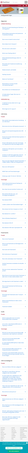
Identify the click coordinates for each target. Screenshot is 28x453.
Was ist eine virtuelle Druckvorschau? (11, 39)
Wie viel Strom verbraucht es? (9, 391)
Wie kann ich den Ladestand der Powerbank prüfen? (12, 270)
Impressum (14, 431)
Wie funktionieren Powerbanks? (9, 254)
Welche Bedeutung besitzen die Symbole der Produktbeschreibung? (12, 34)
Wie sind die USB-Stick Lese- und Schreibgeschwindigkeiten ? (9, 194)
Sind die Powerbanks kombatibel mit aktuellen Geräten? (13, 264)
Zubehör (21, 432)
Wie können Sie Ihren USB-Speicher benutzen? (13, 126)
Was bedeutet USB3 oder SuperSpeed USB (12, 227)
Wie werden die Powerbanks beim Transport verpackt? (12, 295)
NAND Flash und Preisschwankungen (11, 171)
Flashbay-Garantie (6, 74)
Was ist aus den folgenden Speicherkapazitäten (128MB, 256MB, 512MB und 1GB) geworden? (13, 161)
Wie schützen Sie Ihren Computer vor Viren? (12, 209)
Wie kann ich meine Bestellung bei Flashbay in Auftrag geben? (13, 28)
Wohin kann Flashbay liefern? (9, 53)
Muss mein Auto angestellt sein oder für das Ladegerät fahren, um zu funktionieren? (12, 386)
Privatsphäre (14, 432)
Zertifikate (14, 435)
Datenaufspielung (23, 427)
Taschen (2, 435)
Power (2, 431)
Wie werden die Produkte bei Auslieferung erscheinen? (12, 64)
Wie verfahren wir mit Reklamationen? (11, 89)
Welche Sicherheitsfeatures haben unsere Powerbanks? (12, 301)
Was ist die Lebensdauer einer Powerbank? (12, 258)
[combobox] (18, 2)
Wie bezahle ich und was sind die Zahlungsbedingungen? (9, 84)
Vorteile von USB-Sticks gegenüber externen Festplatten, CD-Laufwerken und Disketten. (12, 155)
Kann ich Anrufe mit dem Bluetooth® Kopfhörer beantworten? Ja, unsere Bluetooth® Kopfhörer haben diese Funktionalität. (13, 341)
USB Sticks (3, 427)
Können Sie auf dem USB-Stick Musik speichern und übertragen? (13, 137)
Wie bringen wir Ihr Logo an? (9, 109)
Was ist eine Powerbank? (8, 239)
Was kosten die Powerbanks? (9, 249)
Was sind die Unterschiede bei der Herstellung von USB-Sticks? (13, 121)
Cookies (13, 434)
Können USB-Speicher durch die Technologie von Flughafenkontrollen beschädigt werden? (12, 143)
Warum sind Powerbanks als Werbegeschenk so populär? (12, 244)
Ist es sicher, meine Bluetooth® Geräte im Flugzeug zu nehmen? (12, 324)
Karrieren (13, 437)
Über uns (13, 429)
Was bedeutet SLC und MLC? (9, 213)
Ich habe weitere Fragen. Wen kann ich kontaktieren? (11, 95)
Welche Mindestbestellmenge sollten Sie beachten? (11, 58)
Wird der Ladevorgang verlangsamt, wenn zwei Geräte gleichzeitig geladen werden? (13, 411)
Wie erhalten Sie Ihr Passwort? (9, 44)
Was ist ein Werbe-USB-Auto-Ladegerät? (11, 367)
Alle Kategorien (5, 6)
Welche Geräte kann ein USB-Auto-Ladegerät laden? (12, 399)
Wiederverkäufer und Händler (9, 70)
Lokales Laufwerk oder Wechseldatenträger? (12, 204)
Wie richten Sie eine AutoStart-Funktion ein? (12, 189)
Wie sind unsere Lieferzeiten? (9, 48)
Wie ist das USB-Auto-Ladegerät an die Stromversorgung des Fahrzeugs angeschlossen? (11, 418)
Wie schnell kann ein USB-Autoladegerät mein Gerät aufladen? (13, 405)
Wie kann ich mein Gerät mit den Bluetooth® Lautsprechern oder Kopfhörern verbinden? (12, 333)
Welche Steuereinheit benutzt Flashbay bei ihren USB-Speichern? (12, 184)
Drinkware (3, 429)
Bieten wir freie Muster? (8, 79)
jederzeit (24, 444)
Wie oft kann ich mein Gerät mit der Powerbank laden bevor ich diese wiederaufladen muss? (13, 276)
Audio (2, 440)
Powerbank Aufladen (7, 306)
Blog (12, 438)
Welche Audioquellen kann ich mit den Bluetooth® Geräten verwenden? (11, 318)
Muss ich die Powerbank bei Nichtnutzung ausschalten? (12, 286)
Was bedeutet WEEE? (7, 200)
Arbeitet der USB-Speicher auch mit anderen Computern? (12, 149)
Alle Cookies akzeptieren (14, 451)
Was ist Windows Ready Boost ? (9, 218)
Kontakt (19, 5)
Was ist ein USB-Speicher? (8, 167)
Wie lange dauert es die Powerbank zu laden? (12, 281)
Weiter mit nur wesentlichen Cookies (14, 448)
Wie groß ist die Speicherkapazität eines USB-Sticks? (13, 131)
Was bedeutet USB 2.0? (7, 223)
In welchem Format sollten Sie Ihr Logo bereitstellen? (11, 103)
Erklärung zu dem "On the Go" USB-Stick (11, 176)
